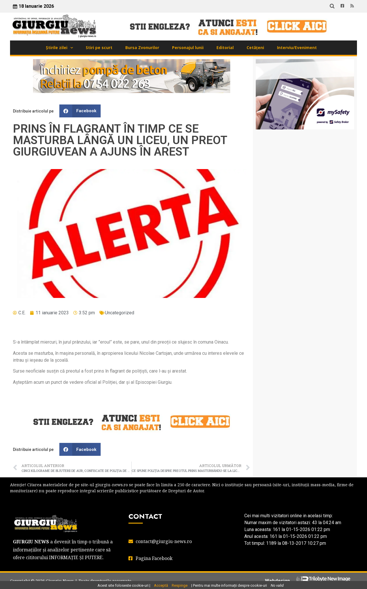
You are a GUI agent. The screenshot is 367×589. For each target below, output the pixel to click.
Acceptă (161, 585)
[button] (80, 110)
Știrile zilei (56, 47)
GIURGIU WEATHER (305, 156)
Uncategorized (119, 312)
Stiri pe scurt (99, 47)
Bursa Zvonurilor (142, 47)
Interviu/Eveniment (297, 47)
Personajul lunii (188, 47)
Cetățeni (255, 47)
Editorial (225, 47)
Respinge (180, 585)
